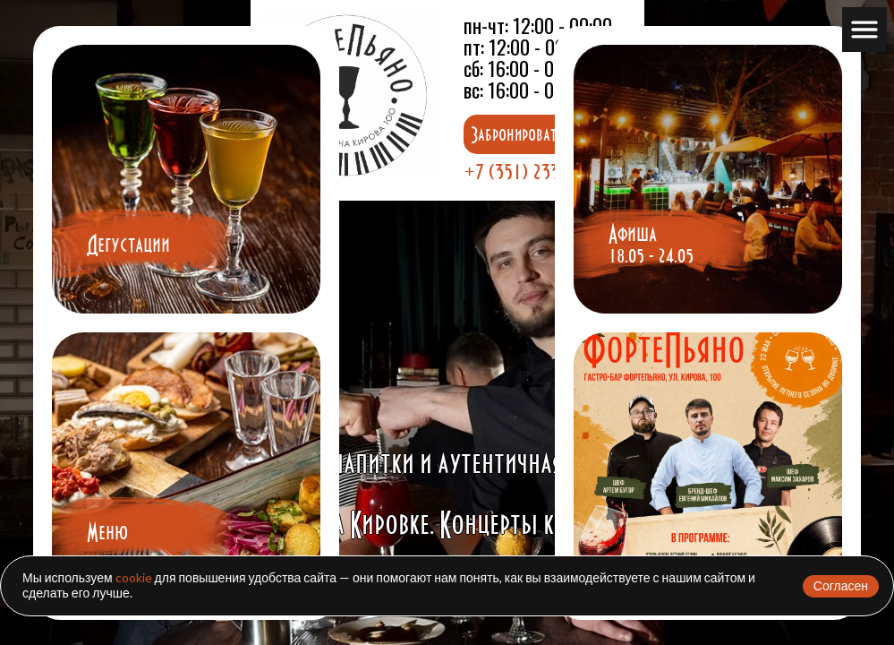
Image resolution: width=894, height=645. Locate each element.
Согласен (840, 585)
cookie (133, 577)
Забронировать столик (540, 134)
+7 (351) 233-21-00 (535, 171)
